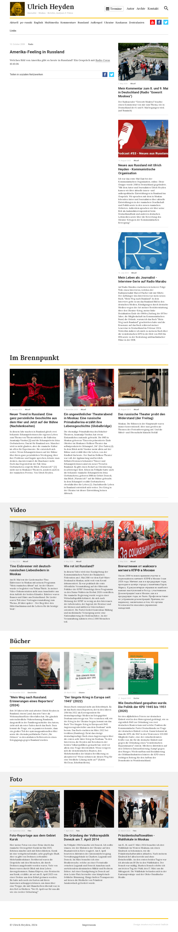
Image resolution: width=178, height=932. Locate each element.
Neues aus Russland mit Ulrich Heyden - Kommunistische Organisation (141, 169)
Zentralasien (136, 22)
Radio (30, 44)
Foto (17, 788)
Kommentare (68, 22)
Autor (130, 8)
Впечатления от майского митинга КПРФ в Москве (138, 577)
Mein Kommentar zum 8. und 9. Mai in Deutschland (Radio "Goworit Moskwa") (141, 92)
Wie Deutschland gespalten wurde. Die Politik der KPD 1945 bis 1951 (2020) (142, 715)
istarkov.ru (145, 924)
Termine (116, 9)
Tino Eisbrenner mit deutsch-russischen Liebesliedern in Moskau (32, 579)
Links (13, 30)
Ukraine (109, 22)
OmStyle (164, 924)
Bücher (21, 649)
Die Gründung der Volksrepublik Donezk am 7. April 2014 (87, 846)
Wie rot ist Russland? (80, 575)
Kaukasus (121, 22)
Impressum (89, 924)
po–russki (26, 22)
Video (19, 518)
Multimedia (52, 22)
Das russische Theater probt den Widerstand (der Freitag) (143, 422)
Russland (83, 22)
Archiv (141, 8)
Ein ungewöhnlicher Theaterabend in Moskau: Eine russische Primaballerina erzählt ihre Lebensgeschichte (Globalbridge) (88, 427)
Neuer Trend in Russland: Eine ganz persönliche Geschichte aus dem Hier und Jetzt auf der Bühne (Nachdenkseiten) (35, 426)
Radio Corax (103, 60)
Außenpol (96, 22)
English (38, 22)
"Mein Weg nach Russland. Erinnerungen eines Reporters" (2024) (33, 710)
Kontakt (153, 8)
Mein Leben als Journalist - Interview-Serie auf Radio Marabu (138, 281)
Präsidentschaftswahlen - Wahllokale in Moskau (137, 846)
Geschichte (32, 701)
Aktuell (14, 22)
